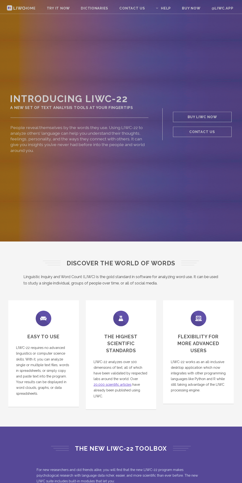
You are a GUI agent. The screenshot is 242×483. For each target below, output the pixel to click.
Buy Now (191, 8)
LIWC (16, 8)
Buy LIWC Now (202, 117)
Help (166, 8)
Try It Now (58, 8)
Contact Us (132, 8)
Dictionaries (94, 8)
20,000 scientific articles (112, 384)
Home (29, 8)
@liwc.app (222, 8)
